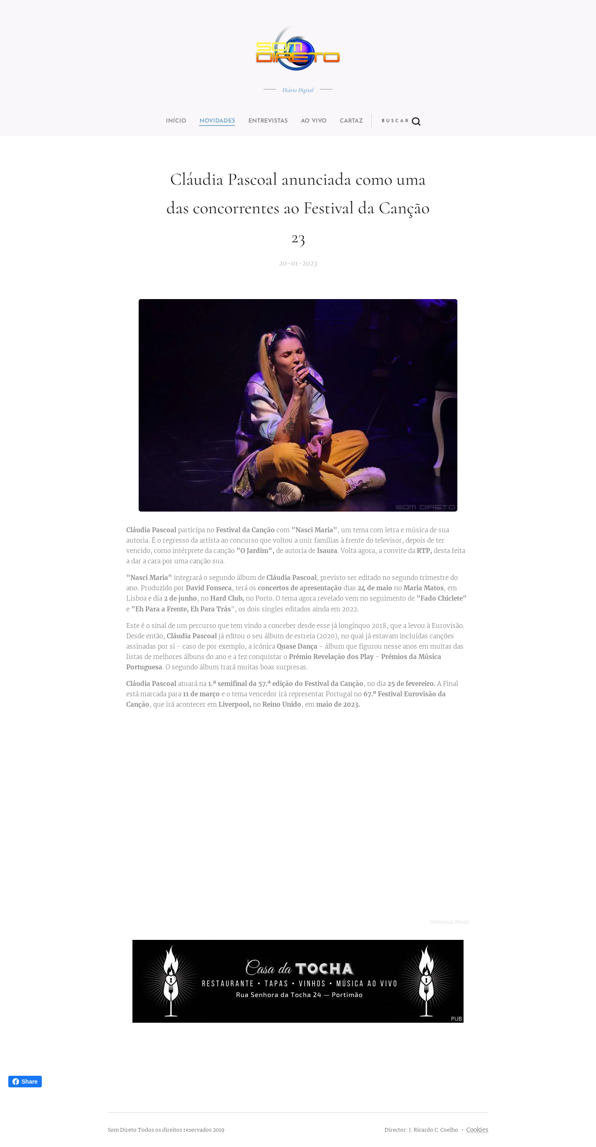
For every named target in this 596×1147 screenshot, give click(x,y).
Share (25, 1081)
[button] (328, 121)
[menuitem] (241, 121)
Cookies (477, 1129)
